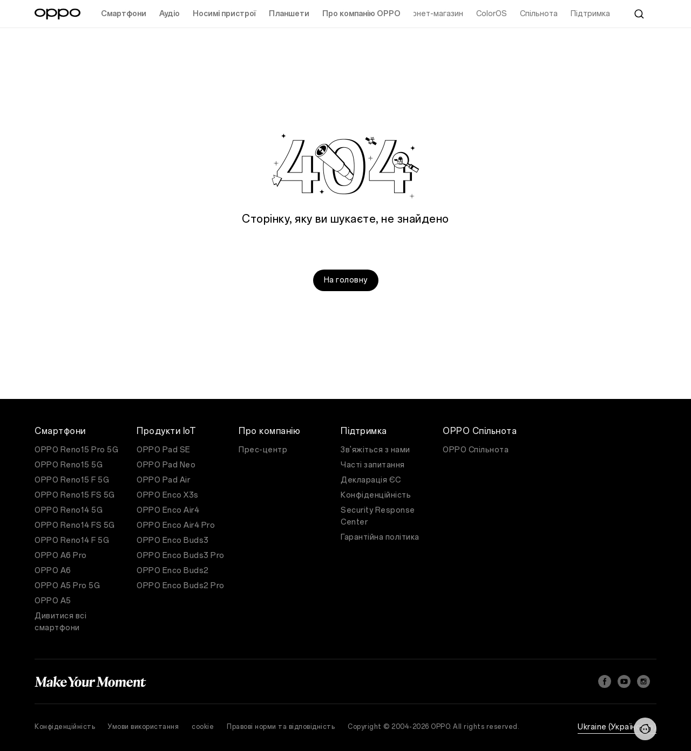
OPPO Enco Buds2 (173, 570)
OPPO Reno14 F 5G (72, 540)
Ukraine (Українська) (617, 727)
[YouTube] (624, 681)
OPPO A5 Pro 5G (67, 585)
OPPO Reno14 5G (69, 510)
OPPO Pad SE (164, 449)
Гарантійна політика (380, 537)
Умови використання (143, 727)
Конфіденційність (376, 495)
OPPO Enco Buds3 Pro (181, 555)
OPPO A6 (53, 570)
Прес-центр (263, 449)
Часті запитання (373, 465)
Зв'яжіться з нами (375, 449)
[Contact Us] (645, 729)
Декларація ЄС (371, 480)
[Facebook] (604, 681)
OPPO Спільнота (476, 449)
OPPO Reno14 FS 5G (75, 525)
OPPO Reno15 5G (69, 465)
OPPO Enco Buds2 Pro (181, 585)
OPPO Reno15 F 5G (72, 480)
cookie (203, 727)
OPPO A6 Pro (61, 555)
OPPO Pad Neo (166, 465)
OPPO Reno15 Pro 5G (76, 449)
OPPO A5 (53, 600)
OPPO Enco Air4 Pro (176, 525)
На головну (346, 280)
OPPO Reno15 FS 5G (75, 495)
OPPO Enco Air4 (168, 510)
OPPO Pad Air (163, 480)
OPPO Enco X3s (168, 495)
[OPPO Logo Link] (57, 14)
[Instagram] (643, 681)
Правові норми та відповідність (281, 727)
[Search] (639, 14)
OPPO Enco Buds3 (173, 540)
